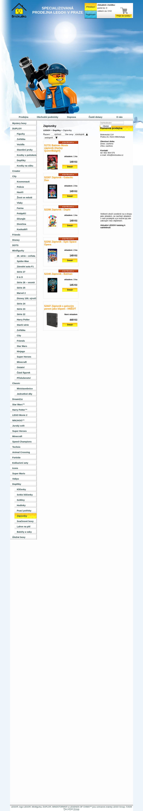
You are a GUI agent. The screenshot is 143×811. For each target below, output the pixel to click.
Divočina (21, 224)
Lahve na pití (23, 526)
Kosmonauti (23, 181)
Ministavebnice (25, 388)
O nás (119, 117)
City (14, 176)
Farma (20, 208)
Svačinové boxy (25, 521)
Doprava (71, 117)
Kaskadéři (22, 229)
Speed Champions (22, 441)
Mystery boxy (19, 123)
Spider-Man (23, 261)
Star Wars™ (18, 404)
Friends (16, 234)
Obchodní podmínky (47, 117)
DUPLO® (17, 128)
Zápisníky (22, 516)
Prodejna (23, 117)
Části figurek (23, 372)
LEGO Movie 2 (19, 415)
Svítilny (21, 500)
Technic (16, 447)
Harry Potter (23, 319)
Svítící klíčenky (25, 495)
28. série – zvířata (26, 256)
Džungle (21, 219)
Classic (16, 383)
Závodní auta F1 (25, 266)
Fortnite (16, 457)
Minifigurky (18, 250)
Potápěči (21, 213)
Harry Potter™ (19, 410)
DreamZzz (17, 399)
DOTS (15, 245)
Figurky (21, 134)
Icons (15, 468)
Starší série (23, 325)
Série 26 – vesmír (26, 282)
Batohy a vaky (24, 532)
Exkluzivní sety (20, 463)
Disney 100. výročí (26, 298)
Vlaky (20, 203)
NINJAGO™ (18, 420)
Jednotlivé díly (24, 394)
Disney (16, 240)
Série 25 (21, 288)
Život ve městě (24, 197)
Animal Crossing (21, 452)
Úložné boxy (18, 537)
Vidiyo (15, 479)
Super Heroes (24, 357)
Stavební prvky (24, 150)
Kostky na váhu (25, 166)
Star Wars (22, 346)
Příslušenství (24, 378)
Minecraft (22, 362)
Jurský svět (18, 426)
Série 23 (21, 309)
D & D (20, 277)
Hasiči (20, 192)
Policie (20, 187)
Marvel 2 (21, 293)
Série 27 (21, 272)
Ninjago (21, 351)
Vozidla (20, 144)
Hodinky (21, 505)
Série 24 (21, 303)
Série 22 (21, 314)
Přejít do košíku (123, 16)
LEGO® (46, 130)
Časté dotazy (95, 117)
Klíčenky (21, 489)
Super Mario (18, 473)
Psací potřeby (24, 510)
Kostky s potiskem (26, 155)
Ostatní (20, 367)
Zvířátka (21, 139)
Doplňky (21, 160)
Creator (16, 171)
